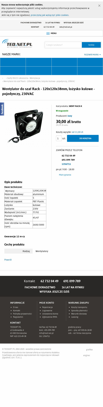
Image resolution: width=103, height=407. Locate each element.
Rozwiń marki (91, 54)
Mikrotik (39, 62)
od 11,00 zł (77, 132)
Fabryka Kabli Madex (64, 62)
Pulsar (90, 62)
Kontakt (35, 27)
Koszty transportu (79, 307)
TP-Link (13, 71)
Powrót (8, 259)
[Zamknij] (99, 5)
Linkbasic (39, 71)
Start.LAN (90, 71)
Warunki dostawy (79, 313)
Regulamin (18, 317)
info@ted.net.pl (65, 27)
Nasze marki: (11, 54)
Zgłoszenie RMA (49, 317)
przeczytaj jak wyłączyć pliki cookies (50, 15)
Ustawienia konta (50, 313)
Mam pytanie (65, 174)
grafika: (92, 350)
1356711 (66, 164)
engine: (92, 356)
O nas (15, 307)
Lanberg (64, 71)
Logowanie (47, 310)
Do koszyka (85, 138)
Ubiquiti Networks (13, 62)
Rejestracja (47, 307)
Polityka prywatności (22, 313)
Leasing (74, 317)
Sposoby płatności (79, 310)
